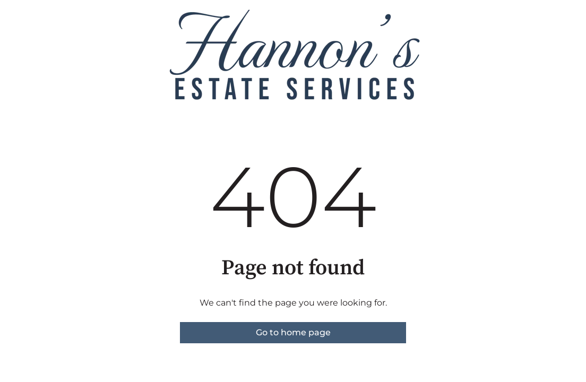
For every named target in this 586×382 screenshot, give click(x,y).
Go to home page (293, 332)
